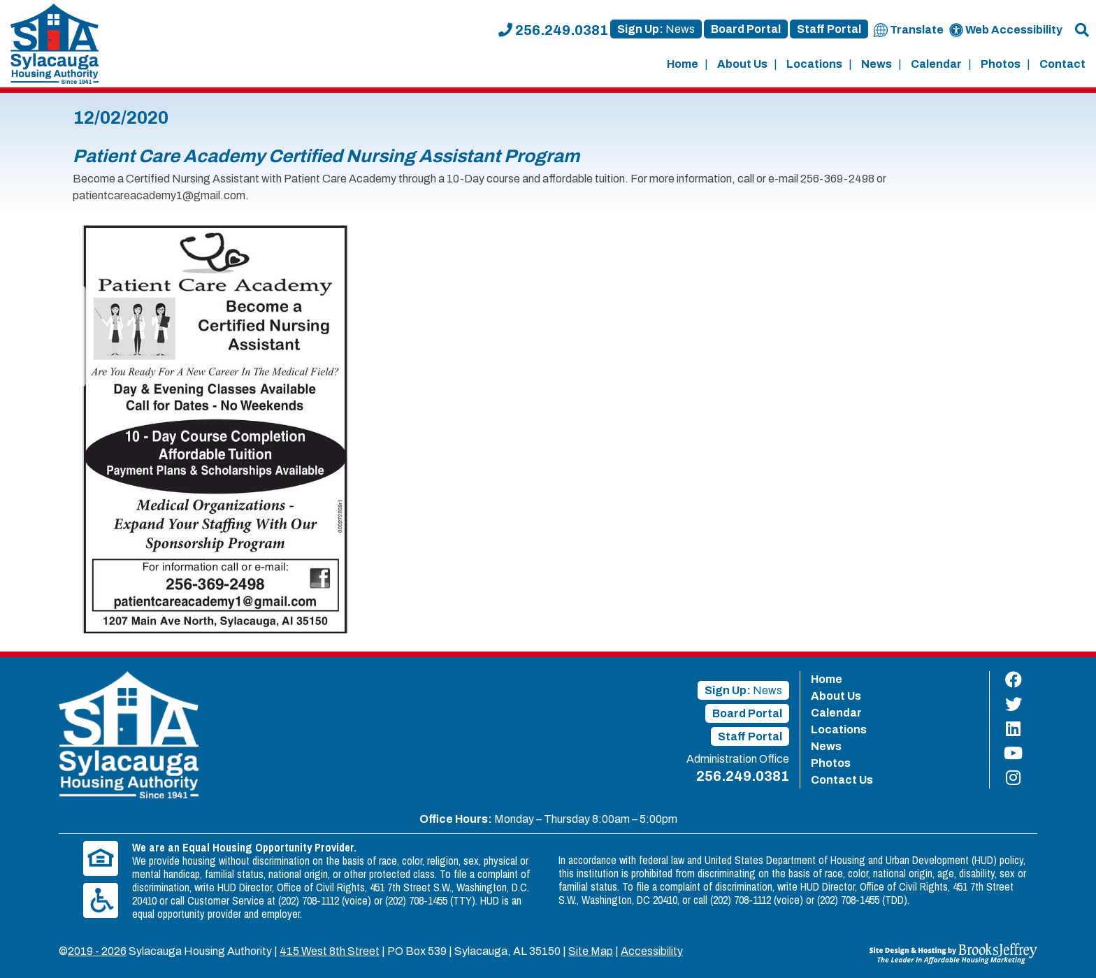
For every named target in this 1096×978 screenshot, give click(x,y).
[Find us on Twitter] (1013, 704)
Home (682, 64)
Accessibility (652, 951)
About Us (742, 64)
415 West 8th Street (330, 951)
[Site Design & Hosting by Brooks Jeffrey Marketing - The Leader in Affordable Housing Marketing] (953, 952)
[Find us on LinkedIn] (1013, 729)
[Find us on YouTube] (1013, 753)
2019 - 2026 (97, 951)
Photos (1001, 64)
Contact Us (842, 780)
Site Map (590, 951)
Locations (814, 64)
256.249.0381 (553, 30)
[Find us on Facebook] (1013, 680)
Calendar (936, 64)
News (876, 64)
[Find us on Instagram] (1013, 777)
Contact (1062, 64)
